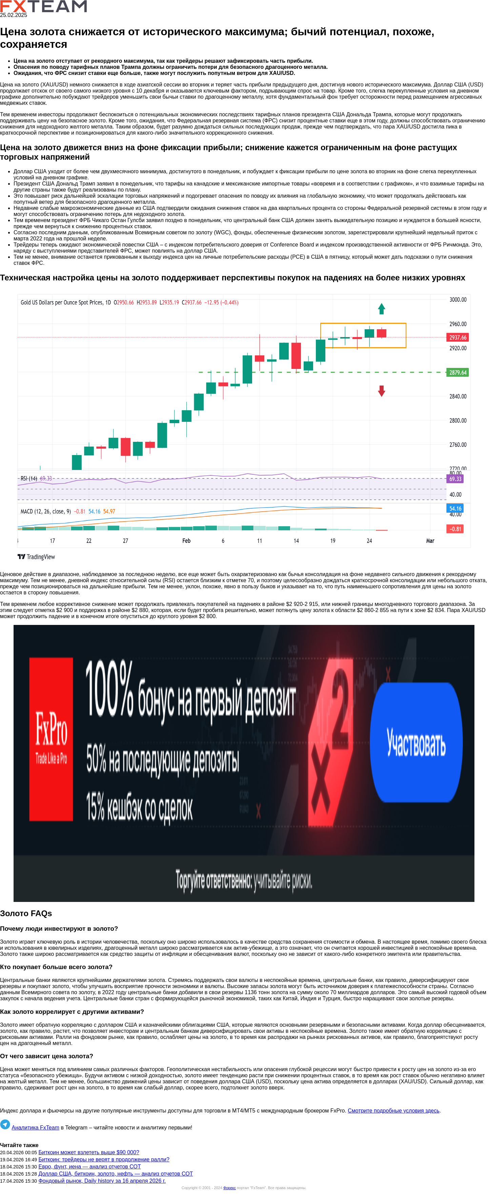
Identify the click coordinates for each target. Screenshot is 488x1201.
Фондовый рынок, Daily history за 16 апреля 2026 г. (102, 1181)
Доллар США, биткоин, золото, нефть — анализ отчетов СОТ (115, 1174)
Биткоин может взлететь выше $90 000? (88, 1152)
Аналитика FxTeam (35, 1127)
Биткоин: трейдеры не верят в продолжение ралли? (103, 1159)
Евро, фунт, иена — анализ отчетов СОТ (89, 1166)
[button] (244, 427)
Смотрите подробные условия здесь (393, 1111)
